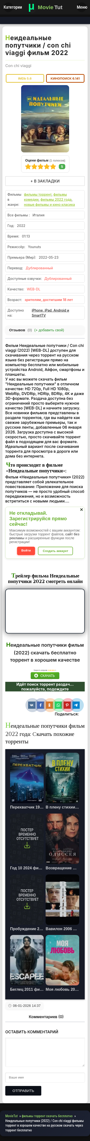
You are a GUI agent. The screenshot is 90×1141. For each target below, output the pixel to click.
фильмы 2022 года (56, 199)
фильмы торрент (38, 194)
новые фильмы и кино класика (49, 204)
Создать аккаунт (55, 551)
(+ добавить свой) (49, 330)
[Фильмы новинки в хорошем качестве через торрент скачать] (45, 7)
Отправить (23, 1091)
